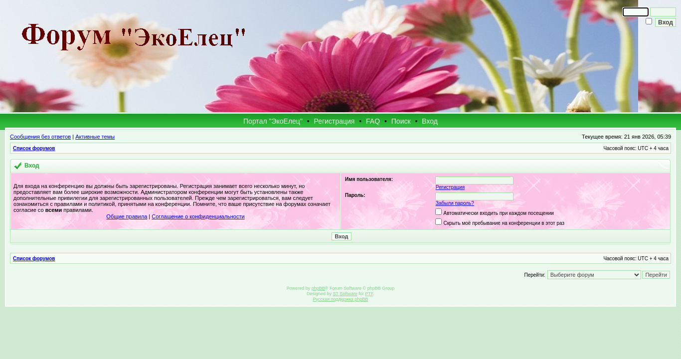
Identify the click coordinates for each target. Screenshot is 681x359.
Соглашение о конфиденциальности (198, 216)
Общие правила (126, 216)
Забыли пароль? (455, 203)
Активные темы (95, 137)
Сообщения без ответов (40, 137)
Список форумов (34, 148)
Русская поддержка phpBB (340, 299)
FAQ (373, 121)
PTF (369, 293)
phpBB (318, 288)
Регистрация (334, 121)
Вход (430, 121)
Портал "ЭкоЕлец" (273, 121)
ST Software (345, 293)
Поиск (401, 121)
